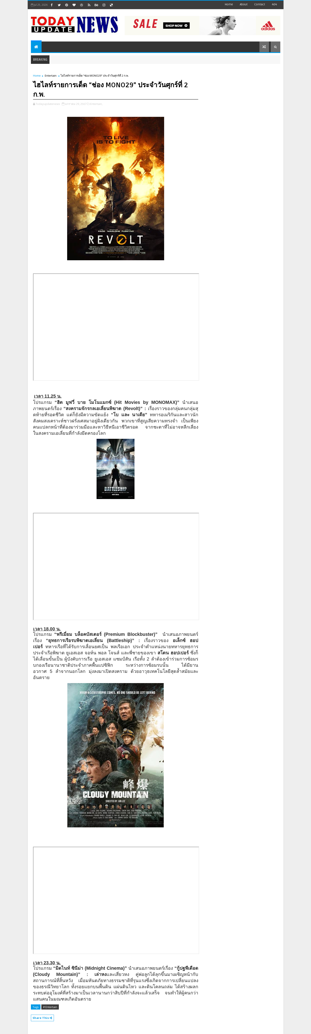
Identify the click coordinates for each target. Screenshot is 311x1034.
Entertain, (96, 104)
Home (229, 4)
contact (259, 4)
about (243, 4)
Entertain (50, 75)
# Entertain (50, 1007)
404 (274, 4)
